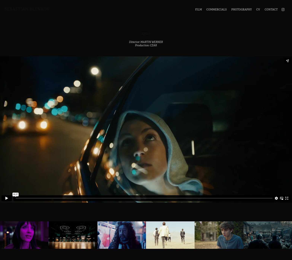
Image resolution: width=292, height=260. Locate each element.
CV (258, 9)
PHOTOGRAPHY (241, 9)
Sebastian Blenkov (27, 9)
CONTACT (271, 9)
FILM (198, 9)
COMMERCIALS (216, 9)
